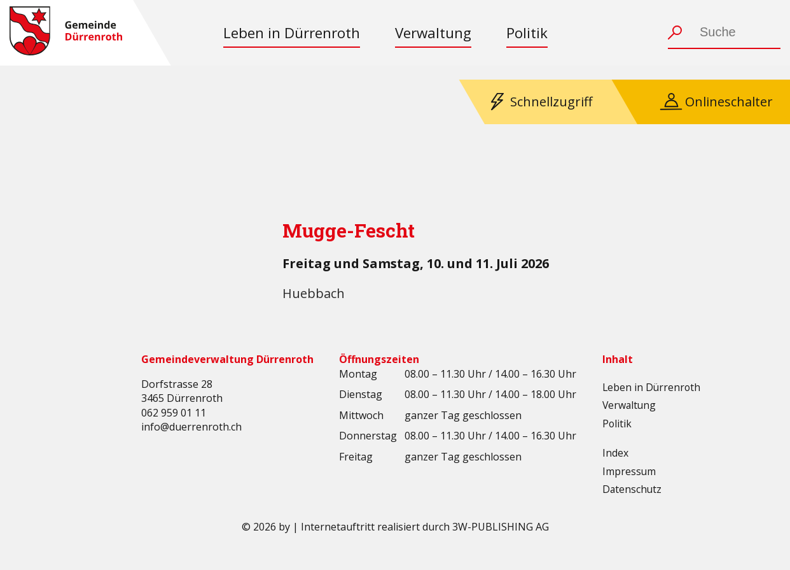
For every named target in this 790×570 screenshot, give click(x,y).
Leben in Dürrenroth (291, 33)
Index (615, 453)
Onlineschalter (729, 101)
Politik (527, 33)
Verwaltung (433, 33)
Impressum (629, 471)
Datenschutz (632, 489)
